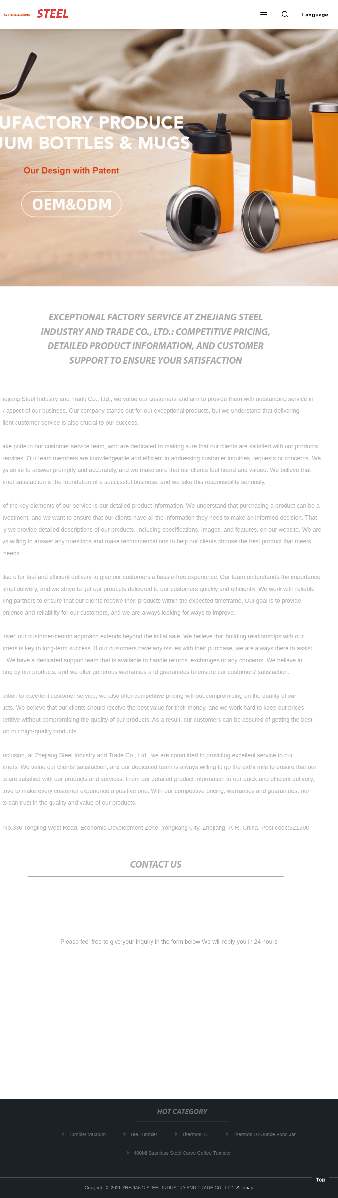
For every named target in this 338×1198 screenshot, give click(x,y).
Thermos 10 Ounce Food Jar (265, 1134)
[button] (264, 14)
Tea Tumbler (145, 1134)
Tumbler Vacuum (88, 1134)
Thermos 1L (196, 1134)
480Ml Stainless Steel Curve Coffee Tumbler (183, 1152)
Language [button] (315, 14)
